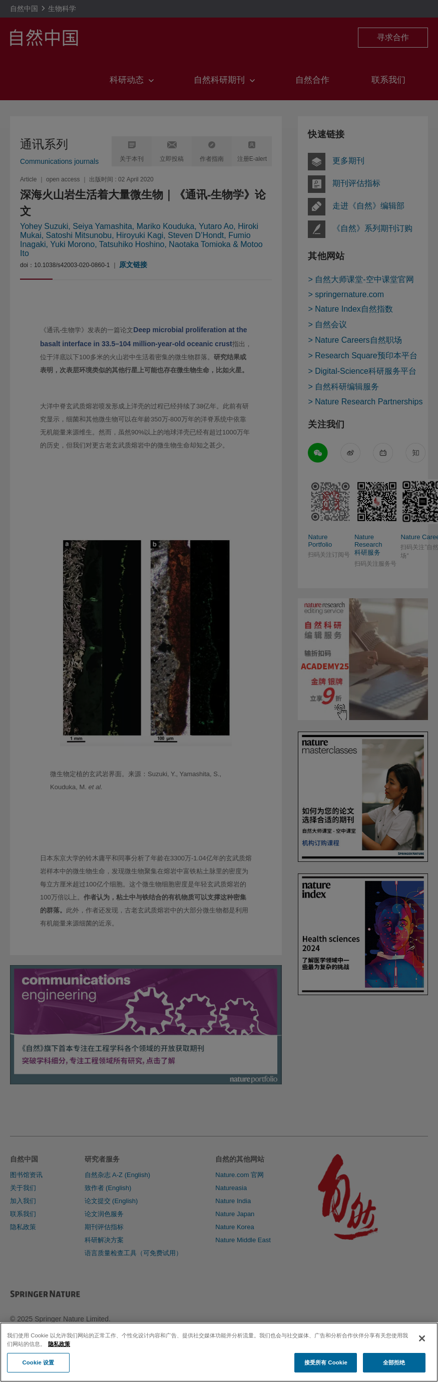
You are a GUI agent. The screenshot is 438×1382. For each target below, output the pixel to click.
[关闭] (422, 1347)
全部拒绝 (394, 1370)
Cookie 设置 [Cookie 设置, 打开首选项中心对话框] (38, 1370)
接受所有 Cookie (325, 1370)
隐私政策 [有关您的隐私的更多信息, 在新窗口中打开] (59, 1352)
